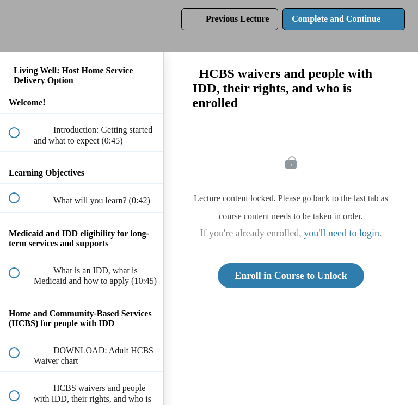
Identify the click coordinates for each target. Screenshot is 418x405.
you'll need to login (341, 233)
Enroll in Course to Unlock (291, 275)
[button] (20, 26)
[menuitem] (82, 26)
